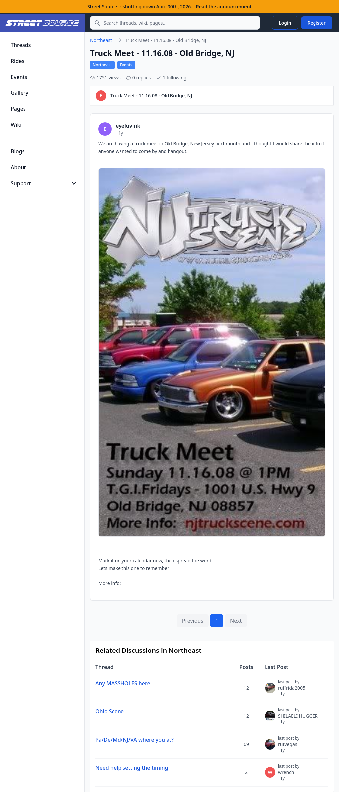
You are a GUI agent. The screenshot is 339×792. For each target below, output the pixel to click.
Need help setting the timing (131, 767)
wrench (288, 775)
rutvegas (288, 747)
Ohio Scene (109, 711)
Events (126, 65)
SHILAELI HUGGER (298, 719)
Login (285, 23)
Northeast (101, 40)
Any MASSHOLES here (122, 683)
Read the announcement (224, 6)
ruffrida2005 (291, 691)
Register (317, 23)
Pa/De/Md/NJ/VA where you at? (134, 739)
